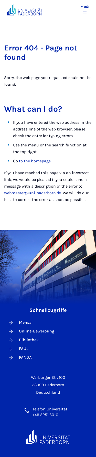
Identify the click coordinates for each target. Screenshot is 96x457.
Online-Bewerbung (31, 331)
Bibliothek (23, 340)
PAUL (18, 349)
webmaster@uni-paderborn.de (32, 192)
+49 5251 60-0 (45, 414)
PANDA (20, 358)
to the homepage (35, 161)
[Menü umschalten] (85, 10)
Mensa (19, 323)
